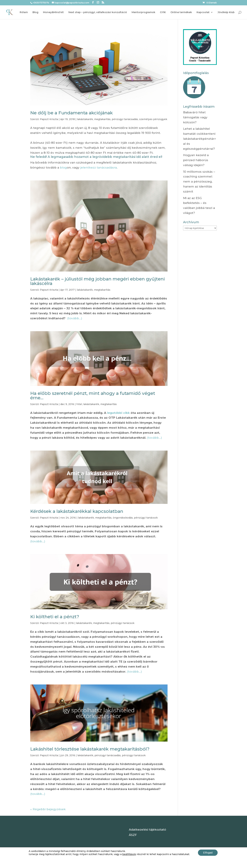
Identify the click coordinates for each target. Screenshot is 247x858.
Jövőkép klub (226, 12)
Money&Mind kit (53, 12)
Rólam (24, 12)
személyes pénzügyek (153, 119)
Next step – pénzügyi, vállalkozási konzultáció (97, 12)
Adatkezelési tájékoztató (147, 829)
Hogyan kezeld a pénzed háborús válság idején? (196, 160)
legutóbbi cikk (118, 413)
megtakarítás (102, 119)
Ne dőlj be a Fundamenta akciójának (71, 113)
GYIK (163, 12)
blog (63, 167)
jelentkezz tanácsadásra (98, 167)
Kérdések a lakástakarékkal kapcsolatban (76, 511)
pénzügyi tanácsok (146, 517)
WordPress (88, 853)
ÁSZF (133, 835)
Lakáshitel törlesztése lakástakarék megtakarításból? (89, 749)
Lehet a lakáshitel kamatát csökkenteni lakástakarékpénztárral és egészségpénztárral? (199, 138)
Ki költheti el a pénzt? (54, 616)
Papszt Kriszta (49, 119)
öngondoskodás (123, 517)
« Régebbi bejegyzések (48, 809)
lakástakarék (85, 119)
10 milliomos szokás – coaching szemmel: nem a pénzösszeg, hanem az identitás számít (199, 181)
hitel (79, 404)
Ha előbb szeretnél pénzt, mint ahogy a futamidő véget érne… (92, 396)
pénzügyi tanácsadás (125, 119)
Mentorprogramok (143, 12)
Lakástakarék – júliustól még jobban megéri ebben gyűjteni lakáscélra (97, 281)
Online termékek (181, 12)
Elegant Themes (53, 853)
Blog (35, 12)
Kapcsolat (203, 12)
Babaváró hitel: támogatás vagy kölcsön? (195, 117)
